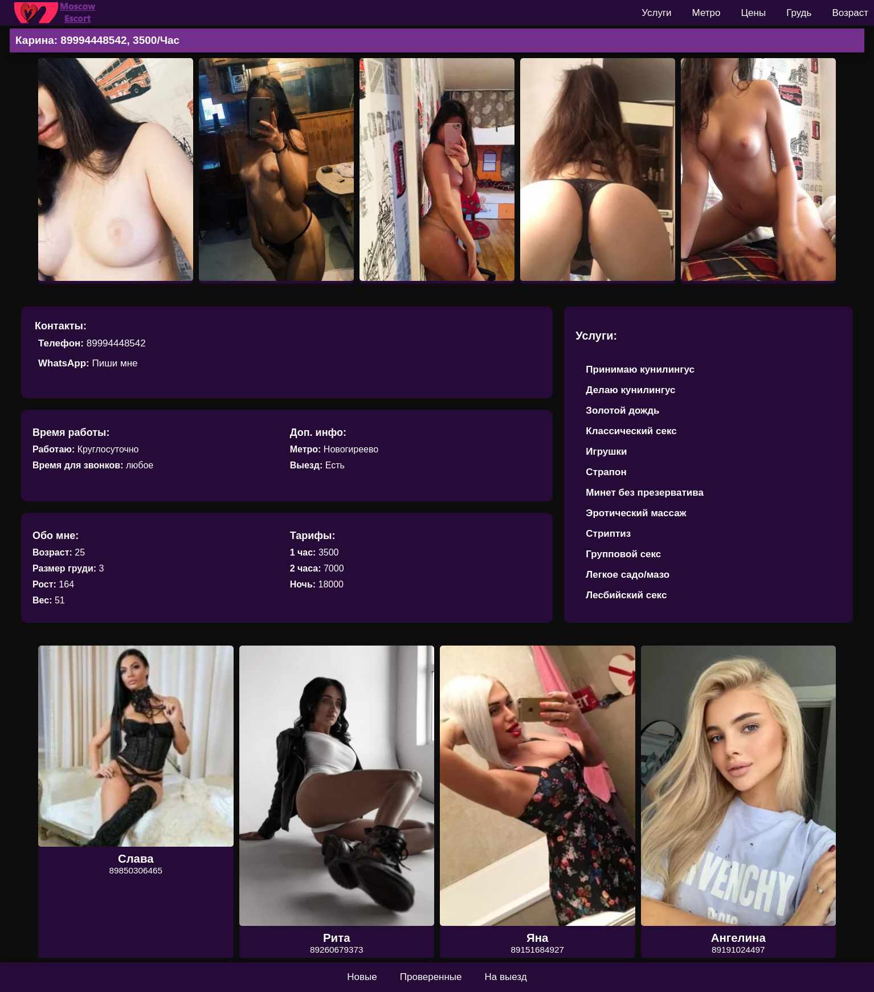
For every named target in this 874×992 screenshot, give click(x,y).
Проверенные (431, 976)
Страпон (606, 472)
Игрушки (606, 451)
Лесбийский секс (626, 595)
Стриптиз (608, 533)
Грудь (798, 12)
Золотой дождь (622, 410)
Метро (706, 12)
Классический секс (631, 431)
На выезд (506, 976)
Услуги (656, 12)
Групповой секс (623, 554)
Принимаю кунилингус (640, 369)
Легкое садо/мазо (627, 574)
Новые (362, 976)
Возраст (850, 12)
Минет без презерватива (645, 492)
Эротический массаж (636, 513)
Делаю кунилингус (630, 390)
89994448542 (116, 343)
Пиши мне (114, 363)
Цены (753, 12)
